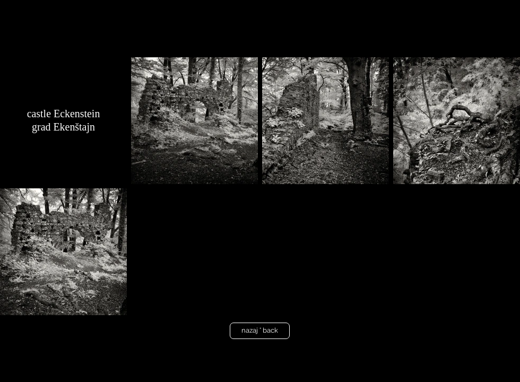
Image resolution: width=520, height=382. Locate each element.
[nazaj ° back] (260, 331)
